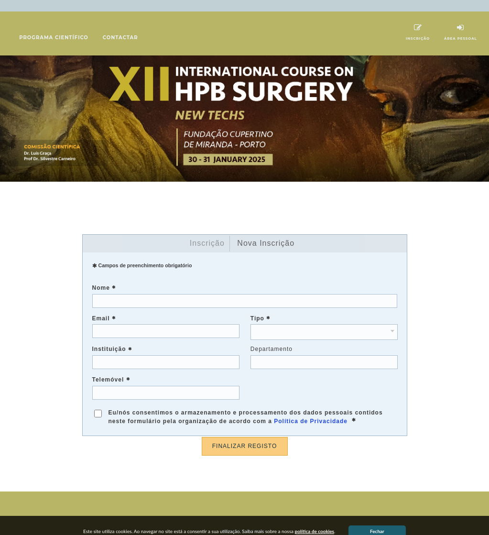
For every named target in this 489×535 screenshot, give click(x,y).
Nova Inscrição (265, 232)
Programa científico (53, 26)
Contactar (120, 26)
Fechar (377, 520)
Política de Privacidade (311, 409)
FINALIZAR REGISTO (244, 434)
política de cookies (315, 520)
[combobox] (324, 320)
